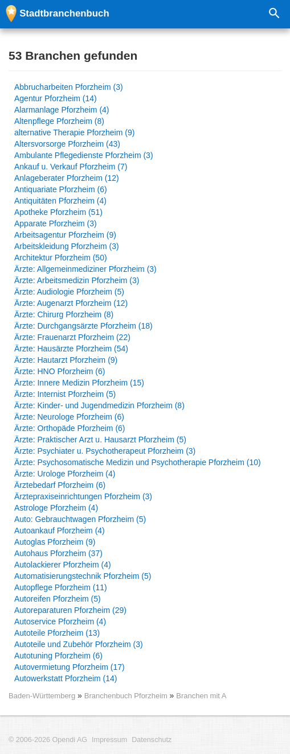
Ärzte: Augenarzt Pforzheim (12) (71, 303)
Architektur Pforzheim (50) (60, 257)
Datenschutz (151, 740)
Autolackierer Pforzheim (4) (62, 564)
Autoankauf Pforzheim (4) (59, 530)
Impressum (109, 740)
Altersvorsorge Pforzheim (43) (67, 143)
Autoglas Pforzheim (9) (54, 541)
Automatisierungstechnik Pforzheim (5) (82, 576)
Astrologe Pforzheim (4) (56, 507)
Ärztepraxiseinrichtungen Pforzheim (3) (83, 496)
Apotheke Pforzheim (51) (58, 212)
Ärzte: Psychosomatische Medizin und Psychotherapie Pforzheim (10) (137, 462)
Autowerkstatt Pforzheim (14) (65, 678)
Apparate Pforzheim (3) (55, 223)
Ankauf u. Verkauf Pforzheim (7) (70, 166)
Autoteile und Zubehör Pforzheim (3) (78, 644)
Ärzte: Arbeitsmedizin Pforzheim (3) (76, 280)
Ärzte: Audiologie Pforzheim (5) (69, 291)
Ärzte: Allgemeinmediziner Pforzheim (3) (85, 269)
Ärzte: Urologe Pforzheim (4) (64, 473)
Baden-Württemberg (42, 695)
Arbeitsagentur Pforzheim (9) (65, 234)
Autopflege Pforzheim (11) (60, 587)
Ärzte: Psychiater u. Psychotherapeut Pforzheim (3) (104, 450)
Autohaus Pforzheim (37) (58, 553)
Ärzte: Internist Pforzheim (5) (65, 394)
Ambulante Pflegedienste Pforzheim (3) (83, 155)
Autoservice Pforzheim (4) (60, 621)
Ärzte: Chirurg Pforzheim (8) (63, 314)
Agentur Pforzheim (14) (55, 98)
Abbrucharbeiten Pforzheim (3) (68, 87)
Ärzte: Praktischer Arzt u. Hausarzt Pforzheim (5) (100, 439)
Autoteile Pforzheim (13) (57, 632)
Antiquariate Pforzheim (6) (60, 189)
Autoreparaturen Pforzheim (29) (70, 610)
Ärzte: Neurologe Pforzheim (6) (69, 416)
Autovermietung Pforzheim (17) (69, 667)
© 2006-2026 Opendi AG (48, 740)
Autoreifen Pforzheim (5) (57, 598)
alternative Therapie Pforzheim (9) (74, 132)
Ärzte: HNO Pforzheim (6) (59, 371)
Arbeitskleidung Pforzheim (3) (66, 246)
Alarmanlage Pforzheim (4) (61, 109)
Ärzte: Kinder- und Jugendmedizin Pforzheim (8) (99, 405)
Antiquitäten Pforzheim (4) (60, 200)
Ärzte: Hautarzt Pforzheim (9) (65, 359)
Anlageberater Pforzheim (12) (66, 178)
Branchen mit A (201, 695)
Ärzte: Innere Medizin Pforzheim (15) (79, 382)
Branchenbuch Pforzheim (127, 695)
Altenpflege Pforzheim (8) (59, 121)
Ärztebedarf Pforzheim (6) (59, 485)
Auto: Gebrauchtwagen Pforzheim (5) (80, 519)
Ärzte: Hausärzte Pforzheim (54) (71, 348)
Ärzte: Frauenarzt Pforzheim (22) (72, 337)
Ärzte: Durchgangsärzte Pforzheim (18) (83, 325)
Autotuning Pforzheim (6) (58, 655)
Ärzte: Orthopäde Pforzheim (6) (69, 428)
